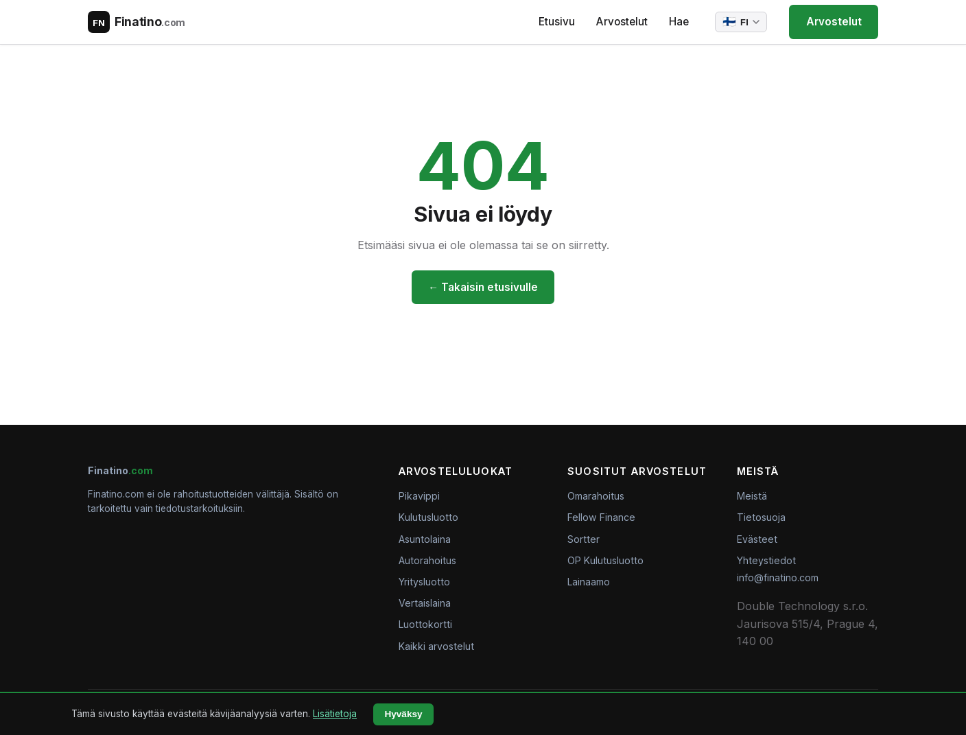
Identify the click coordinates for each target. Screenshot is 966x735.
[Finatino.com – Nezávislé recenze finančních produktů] (136, 22)
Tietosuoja (761, 517)
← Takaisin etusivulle (483, 287)
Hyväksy (403, 714)
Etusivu (557, 21)
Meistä (752, 496)
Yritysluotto (424, 581)
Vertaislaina (425, 603)
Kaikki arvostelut (436, 646)
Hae (679, 21)
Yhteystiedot (766, 560)
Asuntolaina (425, 539)
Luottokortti (425, 624)
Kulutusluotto (428, 517)
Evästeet (757, 539)
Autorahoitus (427, 560)
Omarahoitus (595, 496)
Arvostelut (622, 21)
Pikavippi (419, 496)
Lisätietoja (335, 713)
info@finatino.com (777, 577)
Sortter (583, 539)
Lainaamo (588, 581)
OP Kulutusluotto (605, 560)
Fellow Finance (601, 517)
